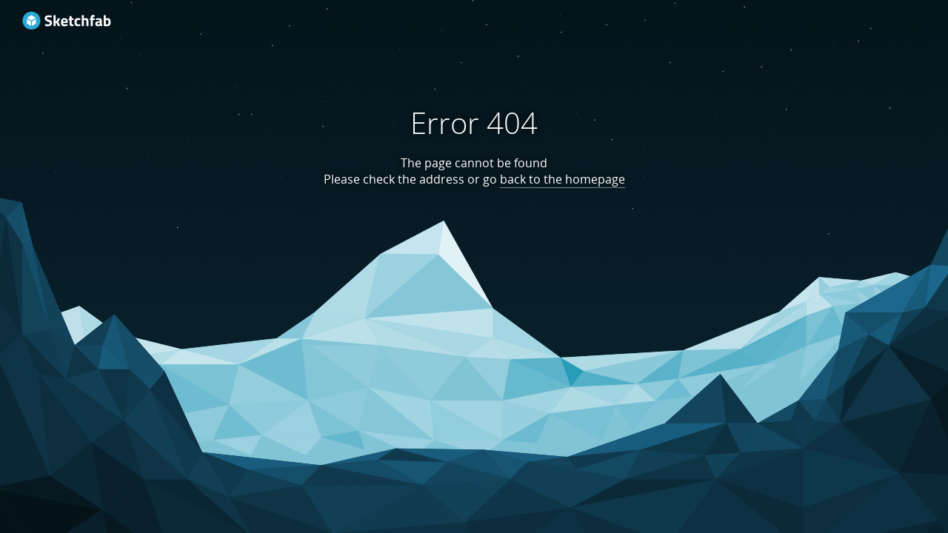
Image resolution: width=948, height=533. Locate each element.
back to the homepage (562, 179)
